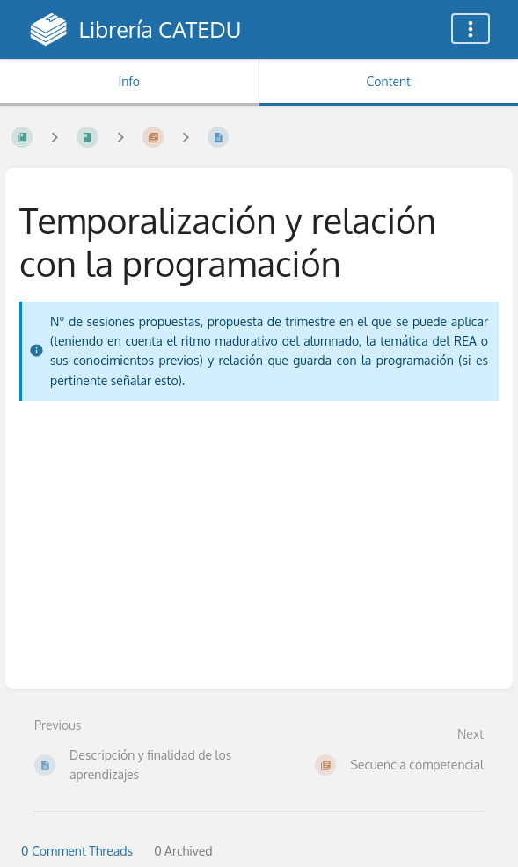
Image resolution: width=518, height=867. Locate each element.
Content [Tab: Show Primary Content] (389, 81)
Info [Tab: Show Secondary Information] (129, 81)
